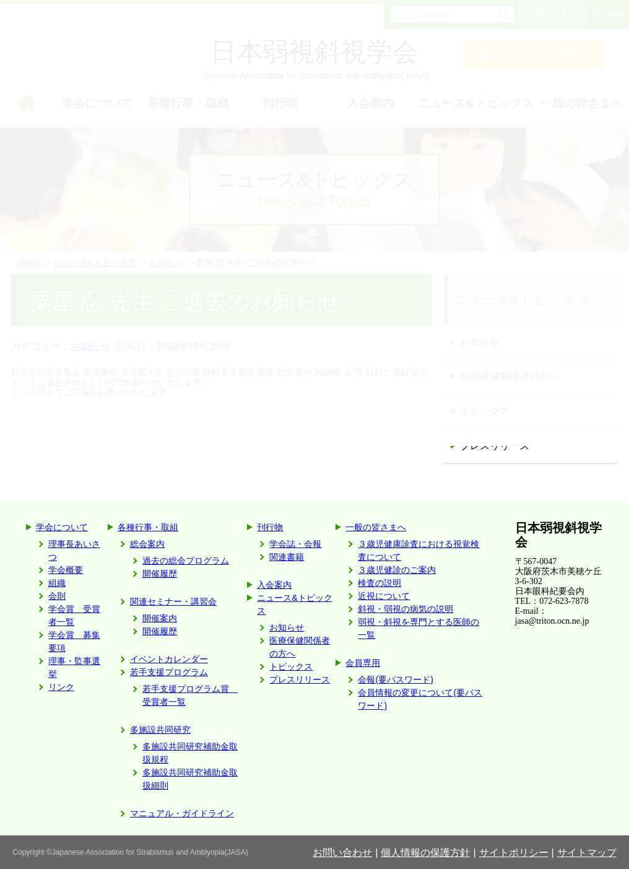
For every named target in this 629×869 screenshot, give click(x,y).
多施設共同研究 (160, 730)
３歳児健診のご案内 (397, 570)
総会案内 (147, 544)
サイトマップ (587, 852)
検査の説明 (379, 583)
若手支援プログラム (169, 672)
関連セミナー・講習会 (173, 601)
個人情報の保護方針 (425, 852)
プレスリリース (494, 445)
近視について (384, 596)
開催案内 (159, 618)
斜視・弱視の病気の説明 (405, 609)
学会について (62, 527)
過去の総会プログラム (185, 561)
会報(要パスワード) (395, 679)
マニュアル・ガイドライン (182, 813)
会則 (57, 596)
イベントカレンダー (169, 659)
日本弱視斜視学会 (558, 535)
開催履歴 (159, 574)
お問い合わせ (342, 852)
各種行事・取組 (148, 527)
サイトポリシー (514, 852)
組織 (57, 583)
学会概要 (65, 570)
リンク (61, 687)
